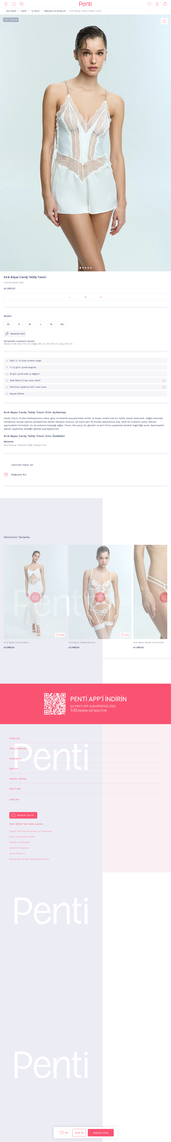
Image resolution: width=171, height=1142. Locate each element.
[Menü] (6, 4)
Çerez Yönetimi (17, 853)
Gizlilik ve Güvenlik (19, 842)
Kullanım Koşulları (19, 848)
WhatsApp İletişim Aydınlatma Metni (29, 859)
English (14, 799)
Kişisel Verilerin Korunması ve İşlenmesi (30, 831)
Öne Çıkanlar (17, 748)
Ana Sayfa (11, 11)
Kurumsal (15, 758)
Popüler (14, 738)
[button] (80, 268)
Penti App (15, 789)
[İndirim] (21, 4)
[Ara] (14, 4)
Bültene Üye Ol (25, 815)
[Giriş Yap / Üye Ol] (157, 4)
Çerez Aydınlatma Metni (22, 836)
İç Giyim (36, 11)
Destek (13, 768)
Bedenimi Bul (15, 334)
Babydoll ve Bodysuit (55, 11)
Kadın (24, 11)
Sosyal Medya (17, 779)
